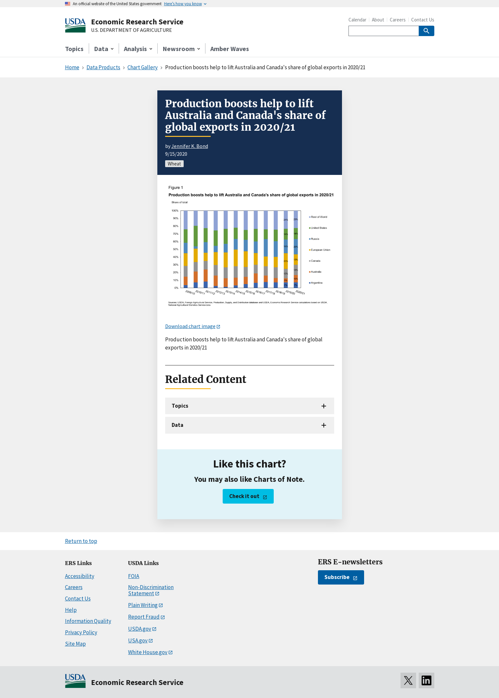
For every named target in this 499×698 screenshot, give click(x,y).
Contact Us (422, 20)
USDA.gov (139, 628)
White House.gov (147, 652)
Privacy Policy (81, 632)
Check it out (244, 496)
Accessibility (79, 576)
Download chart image (190, 326)
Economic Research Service (137, 21)
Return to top (81, 541)
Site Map (75, 643)
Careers (398, 20)
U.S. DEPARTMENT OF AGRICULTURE (131, 30)
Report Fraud (144, 616)
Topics (74, 49)
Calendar (357, 20)
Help (71, 609)
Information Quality (88, 621)
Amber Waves (229, 49)
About (378, 20)
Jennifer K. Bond (189, 146)
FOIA (133, 576)
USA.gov (138, 640)
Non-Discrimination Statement (151, 590)
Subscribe (336, 577)
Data (177, 424)
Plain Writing (143, 605)
